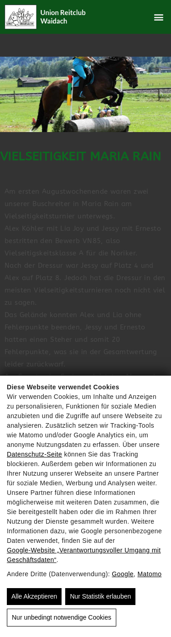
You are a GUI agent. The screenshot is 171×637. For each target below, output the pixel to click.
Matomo (149, 574)
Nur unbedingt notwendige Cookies (61, 617)
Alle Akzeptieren (34, 596)
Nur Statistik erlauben (100, 596)
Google (123, 574)
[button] (158, 17)
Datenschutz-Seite (34, 454)
